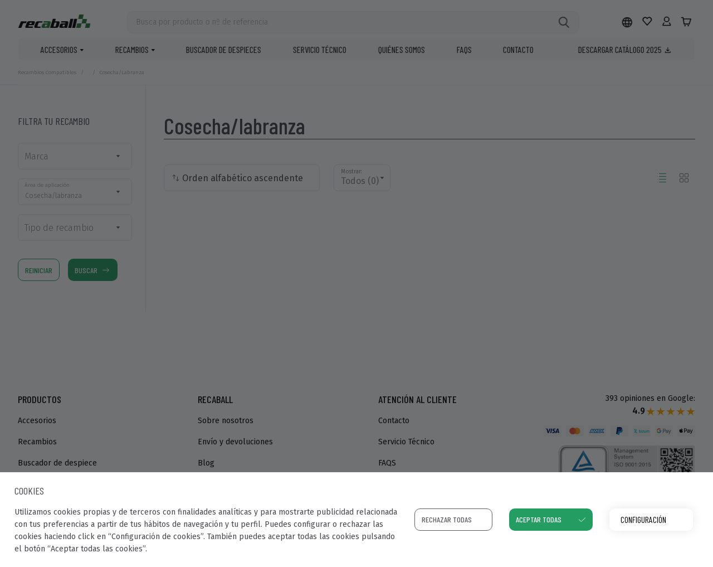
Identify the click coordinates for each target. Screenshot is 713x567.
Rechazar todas (447, 519)
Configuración (643, 519)
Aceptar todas (538, 519)
